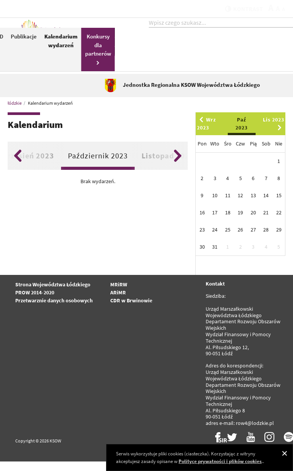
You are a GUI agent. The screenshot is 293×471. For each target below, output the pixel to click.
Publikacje (233, 44)
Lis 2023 (273, 133)
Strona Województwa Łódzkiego (52, 294)
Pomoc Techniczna (181, 49)
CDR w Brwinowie (131, 310)
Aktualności (123, 44)
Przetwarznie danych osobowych (54, 310)
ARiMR (118, 302)
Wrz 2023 (206, 133)
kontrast (239, 8)
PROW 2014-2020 (34, 302)
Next (177, 165)
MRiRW (118, 294)
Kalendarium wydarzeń (270, 49)
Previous (18, 165)
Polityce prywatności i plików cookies (220, 461)
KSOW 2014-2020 (152, 57)
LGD (207, 44)
